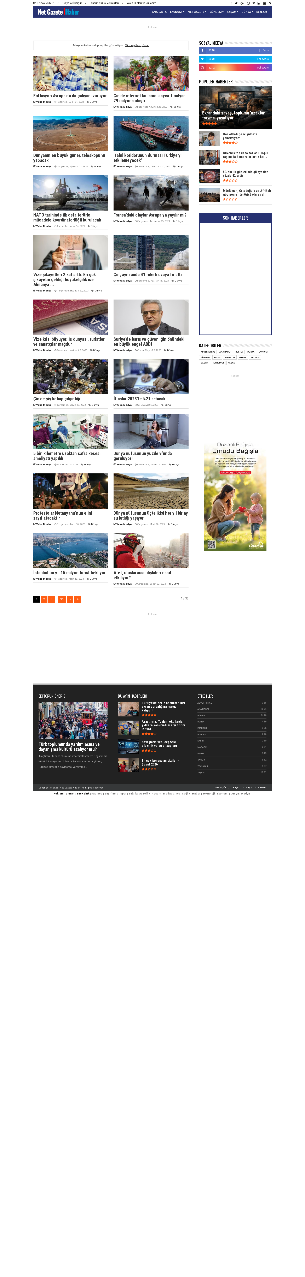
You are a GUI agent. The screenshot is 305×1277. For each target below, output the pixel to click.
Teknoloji (218, 363)
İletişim (236, 787)
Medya (242, 357)
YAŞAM (231, 11)
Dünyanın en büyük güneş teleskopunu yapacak (69, 158)
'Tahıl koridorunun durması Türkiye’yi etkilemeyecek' (148, 158)
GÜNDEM (216, 11)
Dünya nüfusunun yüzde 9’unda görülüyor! (143, 456)
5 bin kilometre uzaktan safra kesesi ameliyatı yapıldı (66, 456)
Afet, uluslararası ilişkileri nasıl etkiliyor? (142, 575)
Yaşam (231, 363)
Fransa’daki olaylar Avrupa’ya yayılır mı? (150, 215)
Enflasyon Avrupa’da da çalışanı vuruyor (70, 95)
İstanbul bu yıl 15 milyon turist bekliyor (69, 572)
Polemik (255, 357)
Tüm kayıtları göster (137, 45)
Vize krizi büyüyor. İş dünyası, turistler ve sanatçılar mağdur (69, 342)
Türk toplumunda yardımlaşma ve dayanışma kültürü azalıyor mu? (69, 747)
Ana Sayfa (220, 787)
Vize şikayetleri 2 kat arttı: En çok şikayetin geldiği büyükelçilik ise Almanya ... (64, 279)
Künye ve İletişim (72, 3)
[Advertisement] (235, 407)
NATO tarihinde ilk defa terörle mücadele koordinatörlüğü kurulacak (67, 217)
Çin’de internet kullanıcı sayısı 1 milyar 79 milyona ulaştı (149, 98)
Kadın (217, 357)
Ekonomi (263, 352)
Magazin (230, 357)
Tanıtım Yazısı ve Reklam (105, 3)
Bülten (239, 352)
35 (62, 599)
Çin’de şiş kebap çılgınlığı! (57, 398)
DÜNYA (246, 11)
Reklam (262, 787)
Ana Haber (225, 352)
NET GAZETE (196, 11)
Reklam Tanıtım (64, 793)
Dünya (93, 101)
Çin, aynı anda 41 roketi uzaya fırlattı (148, 274)
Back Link (83, 793)
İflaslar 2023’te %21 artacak (140, 398)
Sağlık (204, 363)
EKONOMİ (176, 11)
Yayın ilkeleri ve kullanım (141, 3)
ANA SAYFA (159, 11)
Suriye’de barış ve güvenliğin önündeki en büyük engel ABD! (149, 342)
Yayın (249, 787)
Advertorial (208, 352)
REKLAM (261, 11)
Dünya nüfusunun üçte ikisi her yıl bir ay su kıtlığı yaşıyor (151, 515)
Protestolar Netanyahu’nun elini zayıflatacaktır (62, 515)
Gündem (205, 357)
